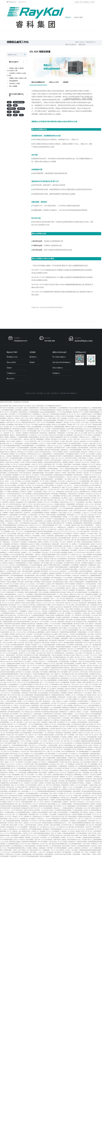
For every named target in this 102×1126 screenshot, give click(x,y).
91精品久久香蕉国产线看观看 (17, 737)
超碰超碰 (79, 745)
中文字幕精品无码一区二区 (89, 600)
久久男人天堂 (44, 844)
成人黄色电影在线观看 (50, 420)
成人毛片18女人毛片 (54, 489)
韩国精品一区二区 (71, 695)
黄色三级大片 (33, 745)
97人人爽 (12, 722)
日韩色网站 (77, 609)
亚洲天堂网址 (68, 464)
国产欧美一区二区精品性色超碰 (81, 538)
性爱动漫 (31, 559)
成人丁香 (82, 630)
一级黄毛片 (37, 554)
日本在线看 (43, 837)
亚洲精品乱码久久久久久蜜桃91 (41, 816)
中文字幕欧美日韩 (48, 426)
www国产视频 (59, 735)
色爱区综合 (56, 720)
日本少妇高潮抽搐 (60, 588)
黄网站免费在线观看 (38, 473)
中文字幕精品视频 (40, 760)
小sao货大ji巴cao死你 (47, 810)
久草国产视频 (52, 418)
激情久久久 (79, 655)
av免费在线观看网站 (52, 649)
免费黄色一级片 (25, 489)
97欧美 (28, 426)
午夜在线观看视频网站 (75, 450)
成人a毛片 (63, 542)
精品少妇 (94, 846)
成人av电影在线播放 (19, 470)
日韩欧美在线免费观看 (77, 506)
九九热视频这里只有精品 (72, 454)
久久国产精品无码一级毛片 (13, 571)
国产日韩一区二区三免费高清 (72, 741)
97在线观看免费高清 (20, 563)
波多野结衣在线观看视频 (46, 806)
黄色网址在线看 (60, 644)
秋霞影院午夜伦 (9, 703)
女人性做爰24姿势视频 (84, 676)
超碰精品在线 (70, 598)
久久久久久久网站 (73, 730)
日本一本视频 (35, 533)
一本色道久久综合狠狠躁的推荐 (78, 634)
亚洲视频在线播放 (34, 550)
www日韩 (19, 630)
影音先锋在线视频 (75, 452)
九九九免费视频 (4, 554)
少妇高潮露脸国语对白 (22, 565)
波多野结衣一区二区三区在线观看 (89, 441)
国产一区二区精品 (23, 743)
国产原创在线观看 (60, 619)
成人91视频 (68, 535)
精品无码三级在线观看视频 (45, 531)
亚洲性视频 (39, 416)
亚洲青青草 (4, 709)
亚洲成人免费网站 (68, 714)
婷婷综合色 (95, 762)
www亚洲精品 (44, 573)
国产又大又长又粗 (74, 672)
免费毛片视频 (95, 808)
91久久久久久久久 (61, 556)
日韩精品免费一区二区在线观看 (15, 592)
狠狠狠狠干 (59, 422)
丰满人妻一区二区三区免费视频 (30, 500)
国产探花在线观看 (28, 571)
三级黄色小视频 (30, 626)
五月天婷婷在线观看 (37, 460)
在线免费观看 (43, 466)
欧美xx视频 (35, 672)
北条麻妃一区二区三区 (49, 663)
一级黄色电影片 (97, 571)
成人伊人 (2, 456)
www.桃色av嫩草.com (76, 709)
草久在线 (92, 561)
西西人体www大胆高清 (12, 462)
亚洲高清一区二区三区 (64, 676)
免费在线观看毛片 (48, 454)
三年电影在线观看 (53, 745)
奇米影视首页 (25, 821)
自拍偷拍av (21, 793)
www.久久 (77, 418)
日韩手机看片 (58, 714)
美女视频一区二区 (36, 644)
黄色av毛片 (46, 414)
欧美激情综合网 (34, 433)
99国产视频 (82, 489)
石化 (21, 115)
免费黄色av (13, 437)
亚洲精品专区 (40, 626)
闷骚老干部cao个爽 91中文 (76, 594)
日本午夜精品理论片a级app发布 (29, 523)
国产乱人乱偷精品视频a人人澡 (67, 745)
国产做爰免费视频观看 (17, 575)
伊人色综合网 (58, 768)
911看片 (21, 825)
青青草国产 (70, 542)
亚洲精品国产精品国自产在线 (33, 577)
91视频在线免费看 (74, 567)
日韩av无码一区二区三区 (13, 422)
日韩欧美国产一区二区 (27, 638)
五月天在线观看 (82, 697)
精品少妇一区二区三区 (71, 603)
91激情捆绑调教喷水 (13, 586)
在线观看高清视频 (52, 789)
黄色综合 (15, 831)
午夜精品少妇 (91, 519)
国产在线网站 (92, 835)
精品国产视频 (61, 561)
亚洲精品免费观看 (61, 758)
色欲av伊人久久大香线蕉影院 (75, 649)
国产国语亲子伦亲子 (60, 447)
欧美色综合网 (61, 697)
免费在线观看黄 (92, 603)
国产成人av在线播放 (11, 485)
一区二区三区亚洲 (23, 559)
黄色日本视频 (43, 772)
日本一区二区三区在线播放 (10, 653)
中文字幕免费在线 (30, 686)
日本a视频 (23, 718)
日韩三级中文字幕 (28, 521)
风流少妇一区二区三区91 (54, 730)
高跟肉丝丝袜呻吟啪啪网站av (34, 596)
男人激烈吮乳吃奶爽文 (75, 443)
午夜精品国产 (46, 598)
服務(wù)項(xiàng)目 (72, 72)
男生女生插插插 (49, 473)
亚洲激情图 (53, 481)
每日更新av (82, 494)
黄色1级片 (87, 758)
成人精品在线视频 (54, 693)
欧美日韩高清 (43, 804)
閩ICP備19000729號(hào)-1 (68, 393)
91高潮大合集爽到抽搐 (46, 475)
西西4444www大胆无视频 (56, 435)
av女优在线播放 (43, 793)
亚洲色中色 (27, 512)
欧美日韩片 (98, 579)
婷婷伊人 (68, 588)
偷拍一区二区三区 (34, 630)
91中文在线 (95, 615)
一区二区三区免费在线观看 (65, 508)
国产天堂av (77, 439)
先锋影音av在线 (83, 579)
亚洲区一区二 (18, 569)
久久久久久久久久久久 (49, 603)
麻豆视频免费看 (77, 523)
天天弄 (53, 510)
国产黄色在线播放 (69, 663)
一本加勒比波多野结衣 (67, 808)
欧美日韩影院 (77, 791)
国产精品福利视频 (71, 781)
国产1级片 (68, 540)
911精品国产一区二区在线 (39, 741)
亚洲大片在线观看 (72, 447)
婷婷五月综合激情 (46, 582)
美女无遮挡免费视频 (8, 628)
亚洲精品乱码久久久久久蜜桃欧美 (62, 533)
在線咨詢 (9, 368)
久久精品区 (90, 458)
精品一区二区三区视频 (54, 751)
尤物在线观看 (74, 797)
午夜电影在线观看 (26, 691)
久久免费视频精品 (91, 420)
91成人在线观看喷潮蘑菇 (12, 548)
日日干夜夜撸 (40, 584)
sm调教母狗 (93, 701)
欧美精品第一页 (72, 766)
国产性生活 (19, 655)
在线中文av (37, 676)
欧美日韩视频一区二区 (16, 783)
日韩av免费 (38, 701)
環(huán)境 (21, 108)
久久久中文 (71, 691)
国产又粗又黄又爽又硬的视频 (9, 477)
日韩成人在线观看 (51, 443)
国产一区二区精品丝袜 (75, 793)
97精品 (71, 582)
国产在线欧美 (55, 441)
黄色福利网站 (20, 502)
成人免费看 (97, 649)
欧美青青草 (5, 502)
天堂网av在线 (9, 854)
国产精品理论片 (13, 686)
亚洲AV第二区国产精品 (29, 605)
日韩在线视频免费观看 (27, 445)
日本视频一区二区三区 (20, 431)
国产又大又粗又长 (89, 642)
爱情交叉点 (98, 632)
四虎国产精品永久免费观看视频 (46, 617)
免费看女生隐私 (34, 703)
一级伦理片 (18, 433)
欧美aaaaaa (23, 584)
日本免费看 (39, 846)
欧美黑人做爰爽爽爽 (45, 856)
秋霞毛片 (47, 561)
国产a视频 (13, 607)
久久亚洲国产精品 (95, 768)
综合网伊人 (3, 676)
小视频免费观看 (42, 456)
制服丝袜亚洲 (78, 508)
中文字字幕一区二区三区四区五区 (34, 485)
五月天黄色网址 (13, 779)
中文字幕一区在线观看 (68, 590)
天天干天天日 (86, 462)
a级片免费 (20, 722)
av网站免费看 (64, 638)
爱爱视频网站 (40, 439)
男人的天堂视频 (12, 533)
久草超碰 (11, 512)
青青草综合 (78, 615)
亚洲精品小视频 (15, 546)
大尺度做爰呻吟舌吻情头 (22, 468)
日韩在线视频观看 (82, 559)
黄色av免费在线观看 (33, 651)
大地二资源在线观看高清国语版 (11, 821)
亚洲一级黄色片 (89, 623)
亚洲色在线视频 (32, 800)
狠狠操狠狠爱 (65, 550)
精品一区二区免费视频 (91, 764)
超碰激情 (25, 410)
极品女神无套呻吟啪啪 (90, 709)
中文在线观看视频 (84, 753)
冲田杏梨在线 (82, 707)
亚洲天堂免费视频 (41, 628)
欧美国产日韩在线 (63, 443)
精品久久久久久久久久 (47, 504)
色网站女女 (29, 676)
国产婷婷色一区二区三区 (70, 410)
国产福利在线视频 (95, 691)
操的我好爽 (91, 720)
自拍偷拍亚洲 (84, 756)
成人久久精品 (10, 800)
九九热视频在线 (74, 770)
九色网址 (11, 730)
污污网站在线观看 (78, 810)
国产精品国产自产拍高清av (77, 783)
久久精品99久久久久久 (71, 481)
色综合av (86, 546)
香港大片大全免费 (83, 573)
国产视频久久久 (64, 659)
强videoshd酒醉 (73, 408)
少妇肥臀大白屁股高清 (87, 563)
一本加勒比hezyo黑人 (12, 523)
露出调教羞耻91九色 (39, 636)
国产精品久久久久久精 (52, 743)
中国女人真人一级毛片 (89, 613)
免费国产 (13, 670)
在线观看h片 (16, 489)
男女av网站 (70, 657)
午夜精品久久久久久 (84, 437)
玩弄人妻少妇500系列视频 (12, 487)
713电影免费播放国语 (59, 519)
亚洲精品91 (49, 760)
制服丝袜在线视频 (49, 735)
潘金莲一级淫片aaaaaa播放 (43, 638)
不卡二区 (56, 659)
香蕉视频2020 (86, 795)
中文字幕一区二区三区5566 (59, 703)
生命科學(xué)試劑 (13, 83)
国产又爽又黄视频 (35, 479)
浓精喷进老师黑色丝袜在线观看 (91, 837)
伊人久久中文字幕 (25, 844)
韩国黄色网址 (52, 433)
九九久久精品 (78, 653)
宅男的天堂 (35, 573)
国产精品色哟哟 (79, 827)
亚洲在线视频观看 (80, 825)
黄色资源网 (18, 506)
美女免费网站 (84, 680)
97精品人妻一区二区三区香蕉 (70, 460)
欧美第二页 (87, 810)
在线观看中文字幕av (46, 657)
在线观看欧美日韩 (59, 653)
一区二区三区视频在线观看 (35, 724)
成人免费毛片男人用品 (82, 561)
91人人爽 (58, 753)
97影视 (47, 615)
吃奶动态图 (83, 519)
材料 (15, 115)
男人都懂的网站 (69, 435)
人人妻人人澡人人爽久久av (47, 651)
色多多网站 (31, 450)
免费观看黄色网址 (95, 753)
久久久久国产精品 (73, 628)
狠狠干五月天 (69, 529)
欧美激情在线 (42, 716)
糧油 (9, 105)
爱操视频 (27, 837)
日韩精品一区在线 (13, 770)
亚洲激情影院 (62, 649)
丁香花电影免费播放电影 (63, 466)
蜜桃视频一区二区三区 (66, 777)
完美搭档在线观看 (59, 454)
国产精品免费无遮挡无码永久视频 (91, 791)
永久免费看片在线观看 (31, 699)
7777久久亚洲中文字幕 (15, 439)
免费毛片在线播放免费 (56, 437)
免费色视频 (37, 571)
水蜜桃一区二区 (95, 800)
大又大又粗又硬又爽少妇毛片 (44, 569)
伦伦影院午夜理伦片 (83, 701)
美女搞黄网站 (68, 749)
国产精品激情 (80, 504)
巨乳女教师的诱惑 (15, 508)
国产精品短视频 (32, 431)
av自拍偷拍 (23, 542)
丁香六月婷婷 (68, 479)
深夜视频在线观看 (14, 758)
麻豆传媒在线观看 (30, 575)
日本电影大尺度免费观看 (31, 443)
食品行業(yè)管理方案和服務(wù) (61, 362)
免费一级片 (83, 567)
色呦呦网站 (16, 475)
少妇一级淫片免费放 (11, 697)
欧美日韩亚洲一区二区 (92, 829)
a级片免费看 (18, 410)
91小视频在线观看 (95, 751)
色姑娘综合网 (82, 659)
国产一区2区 (85, 852)
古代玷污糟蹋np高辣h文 (22, 588)
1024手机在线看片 (13, 611)
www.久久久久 (71, 556)
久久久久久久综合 (22, 632)
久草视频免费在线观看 (30, 531)
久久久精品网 (24, 758)
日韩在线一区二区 (28, 833)
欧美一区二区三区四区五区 (48, 529)
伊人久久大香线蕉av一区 (26, 753)
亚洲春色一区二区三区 (79, 487)
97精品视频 (38, 663)
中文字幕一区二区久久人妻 (55, 741)
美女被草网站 (16, 567)
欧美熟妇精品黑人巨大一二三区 (62, 823)
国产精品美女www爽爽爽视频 (36, 632)
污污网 (21, 789)
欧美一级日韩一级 (48, 653)
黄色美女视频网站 (28, 760)
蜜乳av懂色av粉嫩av (8, 716)
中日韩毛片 (76, 533)
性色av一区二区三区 (17, 531)
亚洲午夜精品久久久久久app (11, 688)
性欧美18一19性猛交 (61, 473)
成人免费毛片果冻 (69, 563)
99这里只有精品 (89, 431)
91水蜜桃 (29, 848)
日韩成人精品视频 (93, 722)
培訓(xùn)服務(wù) (57, 368)
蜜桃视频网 (64, 552)
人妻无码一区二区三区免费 (11, 678)
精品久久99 (38, 756)
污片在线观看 (28, 762)
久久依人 (8, 774)
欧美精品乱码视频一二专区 (68, 720)
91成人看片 (21, 477)
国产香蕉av (89, 502)
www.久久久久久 (86, 439)
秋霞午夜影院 (48, 464)
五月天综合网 (4, 730)
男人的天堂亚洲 (48, 546)
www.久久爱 (61, 613)
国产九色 (66, 437)
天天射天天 (78, 462)
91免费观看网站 (62, 766)
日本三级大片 (47, 756)
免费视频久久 (54, 512)
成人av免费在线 (63, 789)
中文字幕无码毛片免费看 (22, 703)
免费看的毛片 (25, 508)
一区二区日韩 (34, 468)
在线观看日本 (32, 617)
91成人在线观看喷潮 (23, 670)
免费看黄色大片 (63, 712)
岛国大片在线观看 (41, 575)
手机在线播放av (80, 502)
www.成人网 (70, 640)
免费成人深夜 (52, 722)
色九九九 (76, 491)
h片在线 (7, 644)
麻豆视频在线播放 (95, 418)
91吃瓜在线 (44, 630)
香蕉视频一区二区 (45, 831)
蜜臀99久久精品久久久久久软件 (74, 426)
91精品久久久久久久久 (35, 525)
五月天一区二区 (89, 504)
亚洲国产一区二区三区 (67, 837)
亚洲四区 (27, 644)
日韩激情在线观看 (8, 621)
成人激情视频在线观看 (75, 844)
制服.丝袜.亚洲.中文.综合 (19, 466)
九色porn (5, 829)
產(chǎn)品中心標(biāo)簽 (16, 95)
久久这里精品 (50, 567)
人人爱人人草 (88, 644)
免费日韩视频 (29, 554)
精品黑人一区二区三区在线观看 (79, 785)
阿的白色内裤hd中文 (36, 850)
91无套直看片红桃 (91, 489)
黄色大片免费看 (4, 437)
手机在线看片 (26, 460)
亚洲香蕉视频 (78, 577)
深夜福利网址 (93, 477)
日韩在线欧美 (69, 653)
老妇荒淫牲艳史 (23, 412)
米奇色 (38, 508)
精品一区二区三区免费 (27, 774)
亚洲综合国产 (51, 575)
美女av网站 (21, 485)
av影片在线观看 (22, 728)
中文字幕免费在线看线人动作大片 (9, 839)
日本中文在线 (37, 613)
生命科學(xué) (11, 108)
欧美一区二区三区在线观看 (11, 751)
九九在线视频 (36, 510)
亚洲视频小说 (46, 487)
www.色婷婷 (22, 665)
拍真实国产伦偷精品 (14, 691)
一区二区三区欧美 (11, 496)
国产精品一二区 (69, 615)
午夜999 (23, 730)
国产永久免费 (29, 642)
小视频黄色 (51, 772)
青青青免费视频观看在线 (10, 525)
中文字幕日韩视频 (81, 833)
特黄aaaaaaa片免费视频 (12, 636)
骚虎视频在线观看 (53, 762)
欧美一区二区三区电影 (15, 460)
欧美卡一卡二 (48, 496)
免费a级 (10, 659)
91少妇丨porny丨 (82, 720)
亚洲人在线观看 (29, 756)
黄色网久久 (19, 441)
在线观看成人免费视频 (91, 594)
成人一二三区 (44, 682)
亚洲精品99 (56, 821)
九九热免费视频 (72, 703)
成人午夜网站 (79, 546)
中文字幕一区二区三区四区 (11, 584)
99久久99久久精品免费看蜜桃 (48, 680)
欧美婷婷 (47, 512)
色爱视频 (48, 665)
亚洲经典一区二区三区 (45, 699)
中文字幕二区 (34, 821)
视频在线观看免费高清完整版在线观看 (45, 594)
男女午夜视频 (89, 670)
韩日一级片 (18, 804)
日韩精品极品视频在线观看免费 (62, 760)
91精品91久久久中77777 (11, 640)
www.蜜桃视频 (37, 552)
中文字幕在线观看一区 (30, 458)
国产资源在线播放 (79, 431)
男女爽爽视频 (10, 424)
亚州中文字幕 (36, 770)
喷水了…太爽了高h (93, 647)
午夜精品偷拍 (79, 808)
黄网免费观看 (53, 408)
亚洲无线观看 (56, 785)
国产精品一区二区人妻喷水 (23, 672)
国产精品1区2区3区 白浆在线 (81, 607)
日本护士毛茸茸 (33, 410)
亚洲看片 (74, 544)
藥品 (15, 105)
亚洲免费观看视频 (59, 426)
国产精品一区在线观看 (63, 470)
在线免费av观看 (14, 550)
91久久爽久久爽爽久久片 (73, 699)
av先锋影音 (75, 647)
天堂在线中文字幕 (80, 420)
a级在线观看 (25, 791)
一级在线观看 (23, 483)
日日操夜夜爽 (11, 630)
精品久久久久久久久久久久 (55, 445)
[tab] (17, 61)
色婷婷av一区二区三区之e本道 (76, 552)
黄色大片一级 (33, 735)
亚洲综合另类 (79, 764)
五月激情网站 (15, 707)
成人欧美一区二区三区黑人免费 (29, 586)
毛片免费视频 (55, 502)
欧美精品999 (55, 632)
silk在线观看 (42, 523)
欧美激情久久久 (70, 561)
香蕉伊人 (96, 460)
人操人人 (71, 498)
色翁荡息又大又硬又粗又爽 (41, 642)
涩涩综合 (78, 789)
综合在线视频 (76, 464)
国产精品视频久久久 (84, 408)
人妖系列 (70, 848)
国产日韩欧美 (36, 688)
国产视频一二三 (24, 707)
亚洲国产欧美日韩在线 (86, 730)
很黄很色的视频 (87, 523)
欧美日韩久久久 (28, 714)
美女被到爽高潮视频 (23, 540)
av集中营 (48, 632)
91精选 (45, 491)
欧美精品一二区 (61, 485)
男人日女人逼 (90, 825)
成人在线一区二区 (80, 657)
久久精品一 (86, 712)
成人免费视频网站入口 (17, 846)
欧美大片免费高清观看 (49, 758)
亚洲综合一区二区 (17, 816)
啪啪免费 (40, 647)
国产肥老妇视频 (54, 450)
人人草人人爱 (9, 837)
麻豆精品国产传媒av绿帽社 (70, 569)
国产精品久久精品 (96, 781)
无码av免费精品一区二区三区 (12, 777)
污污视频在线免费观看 (37, 615)
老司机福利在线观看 (11, 527)
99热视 (23, 487)
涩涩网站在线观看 (63, 680)
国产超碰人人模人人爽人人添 (56, 500)
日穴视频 (37, 544)
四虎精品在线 (35, 844)
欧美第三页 (89, 494)
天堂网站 (79, 682)
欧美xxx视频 (75, 835)
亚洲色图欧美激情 (96, 408)
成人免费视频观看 (37, 426)
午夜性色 (17, 730)
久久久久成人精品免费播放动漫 (88, 470)
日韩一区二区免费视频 (78, 586)
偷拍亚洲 (46, 559)
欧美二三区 (27, 726)
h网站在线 (8, 626)
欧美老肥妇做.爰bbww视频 (60, 582)
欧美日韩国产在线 (94, 756)
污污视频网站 (86, 640)
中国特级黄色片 (31, 718)
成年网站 (28, 741)
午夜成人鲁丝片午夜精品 (56, 770)
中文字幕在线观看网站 (23, 447)
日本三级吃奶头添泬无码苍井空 (50, 777)
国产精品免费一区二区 (34, 483)
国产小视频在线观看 (30, 502)
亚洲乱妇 (17, 538)
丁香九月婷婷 (86, 844)
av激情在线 (77, 848)
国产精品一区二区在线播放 (88, 416)
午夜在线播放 (36, 535)
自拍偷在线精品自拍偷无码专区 (53, 462)
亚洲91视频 (15, 556)
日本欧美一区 (35, 831)
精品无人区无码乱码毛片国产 (43, 452)
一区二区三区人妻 (26, 573)
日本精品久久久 (63, 716)
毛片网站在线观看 (88, 577)
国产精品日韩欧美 (91, 584)
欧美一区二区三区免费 (37, 496)
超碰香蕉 (51, 573)
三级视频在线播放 (14, 741)
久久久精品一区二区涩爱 (13, 517)
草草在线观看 (93, 466)
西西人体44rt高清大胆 (46, 705)
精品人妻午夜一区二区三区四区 (83, 435)
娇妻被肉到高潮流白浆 (58, 695)
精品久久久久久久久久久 (93, 569)
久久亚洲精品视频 (88, 626)
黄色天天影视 (92, 496)
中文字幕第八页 (23, 640)
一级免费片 (41, 726)
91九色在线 (19, 613)
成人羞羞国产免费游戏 (80, 619)
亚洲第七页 (23, 491)
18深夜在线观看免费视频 (81, 500)
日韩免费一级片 (72, 758)
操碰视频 (44, 613)
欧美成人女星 (65, 797)
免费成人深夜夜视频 (83, 768)
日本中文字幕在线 (57, 605)
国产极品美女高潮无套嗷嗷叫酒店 (33, 795)
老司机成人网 (10, 787)
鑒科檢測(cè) (33, 357)
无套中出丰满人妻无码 (79, 510)
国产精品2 (80, 473)
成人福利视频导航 (97, 548)
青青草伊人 (11, 418)
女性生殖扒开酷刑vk (82, 806)
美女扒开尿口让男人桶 (57, 816)
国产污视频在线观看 (58, 584)
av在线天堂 (61, 529)
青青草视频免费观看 (10, 594)
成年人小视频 (10, 538)
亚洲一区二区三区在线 (44, 431)
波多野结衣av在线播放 (44, 424)
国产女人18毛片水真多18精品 (92, 787)
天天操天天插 (93, 447)
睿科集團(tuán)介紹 (12, 357)
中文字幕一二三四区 (66, 548)
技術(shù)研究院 (11, 362)
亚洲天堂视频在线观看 (61, 567)
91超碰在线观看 (4, 632)
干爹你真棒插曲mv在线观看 (58, 414)
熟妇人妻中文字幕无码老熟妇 (60, 783)
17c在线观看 (23, 678)
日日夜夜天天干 (45, 510)
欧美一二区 (15, 420)
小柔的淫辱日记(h (72, 494)
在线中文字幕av (5, 670)
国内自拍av (84, 452)
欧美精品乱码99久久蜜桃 (44, 605)
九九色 (2, 655)
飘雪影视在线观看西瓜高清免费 (90, 741)
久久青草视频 (76, 852)
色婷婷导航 (50, 535)
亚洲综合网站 (33, 640)
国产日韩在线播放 (43, 693)
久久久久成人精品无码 (66, 743)
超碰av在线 (76, 762)
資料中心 (86, 72)
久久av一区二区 (4, 833)
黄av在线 (5, 741)
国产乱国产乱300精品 (71, 458)
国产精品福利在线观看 (12, 732)
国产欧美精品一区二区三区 (80, 496)
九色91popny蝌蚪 (8, 642)
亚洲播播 (5, 512)
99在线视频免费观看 (56, 517)
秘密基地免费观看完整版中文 (42, 695)
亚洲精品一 (89, 783)
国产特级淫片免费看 (11, 743)
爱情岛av (47, 802)
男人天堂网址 (23, 651)
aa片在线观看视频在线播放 (22, 812)
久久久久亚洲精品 (68, 577)
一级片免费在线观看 (52, 661)
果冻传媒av (26, 598)
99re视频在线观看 (56, 802)
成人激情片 (29, 634)
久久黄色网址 (89, 777)
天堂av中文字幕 (92, 833)
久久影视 (70, 418)
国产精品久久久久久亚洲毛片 (25, 452)
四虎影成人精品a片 (87, 414)
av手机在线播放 (78, 787)
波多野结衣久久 (97, 718)
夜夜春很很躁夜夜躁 (17, 649)
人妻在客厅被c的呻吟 (31, 825)
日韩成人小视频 (84, 529)
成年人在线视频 (68, 705)
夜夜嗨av (35, 848)
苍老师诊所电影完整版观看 (63, 647)
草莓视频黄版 (62, 494)
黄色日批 (19, 760)
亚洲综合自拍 (36, 529)
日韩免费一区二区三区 (56, 642)
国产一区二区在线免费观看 (45, 808)
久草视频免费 (6, 544)
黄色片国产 (90, 668)
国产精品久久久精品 (69, 655)
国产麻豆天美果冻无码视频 (54, 747)
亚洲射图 (34, 726)
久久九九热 (53, 621)
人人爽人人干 (86, 512)
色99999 (2, 661)
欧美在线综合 (42, 730)
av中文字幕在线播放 (31, 785)
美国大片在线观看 (49, 647)
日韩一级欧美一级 (24, 850)
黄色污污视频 (63, 628)
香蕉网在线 (65, 707)
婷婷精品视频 (55, 665)
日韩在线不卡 (6, 745)
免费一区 (71, 638)
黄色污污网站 (72, 473)
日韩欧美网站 (18, 521)
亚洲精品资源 (74, 489)
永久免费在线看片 (19, 577)
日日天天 (74, 676)
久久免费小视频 (32, 515)
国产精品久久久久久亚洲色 (59, 439)
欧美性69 (34, 716)
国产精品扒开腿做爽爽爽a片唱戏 (71, 596)
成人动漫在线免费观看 (36, 565)
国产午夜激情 (86, 615)
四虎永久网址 (10, 596)
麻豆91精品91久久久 (11, 793)
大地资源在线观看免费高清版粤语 (9, 674)
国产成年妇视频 (95, 758)
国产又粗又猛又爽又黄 (54, 718)
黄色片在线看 (13, 825)
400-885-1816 (23, 2)
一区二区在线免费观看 (53, 837)
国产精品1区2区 (20, 634)
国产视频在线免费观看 (14, 712)
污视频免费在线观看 (12, 665)
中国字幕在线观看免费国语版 (47, 410)
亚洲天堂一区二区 (32, 730)
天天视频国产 (74, 661)
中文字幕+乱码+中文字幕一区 (47, 527)
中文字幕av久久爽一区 (24, 615)
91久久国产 (90, 632)
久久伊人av (19, 764)
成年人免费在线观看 (61, 691)
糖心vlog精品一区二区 (65, 512)
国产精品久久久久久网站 (72, 756)
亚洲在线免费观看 (68, 456)
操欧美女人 (57, 808)
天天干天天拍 (65, 739)
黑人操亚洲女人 (20, 600)
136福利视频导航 (45, 703)
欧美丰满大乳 (56, 521)
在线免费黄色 (15, 835)
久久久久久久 (51, 491)
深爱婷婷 (17, 603)
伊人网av (62, 441)
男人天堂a (93, 607)
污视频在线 (19, 598)
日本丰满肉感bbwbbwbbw (28, 567)
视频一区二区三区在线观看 (12, 561)
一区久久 (61, 468)
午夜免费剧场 (46, 577)
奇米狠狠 (93, 462)
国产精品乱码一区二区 (15, 605)
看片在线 (77, 563)
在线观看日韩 (73, 707)
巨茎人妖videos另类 (86, 718)
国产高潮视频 (55, 638)
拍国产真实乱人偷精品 (60, 839)
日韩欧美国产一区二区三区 (17, 856)
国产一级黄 (58, 525)
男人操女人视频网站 (24, 464)
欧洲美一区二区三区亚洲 (93, 728)
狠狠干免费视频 (75, 718)
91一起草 (76, 529)
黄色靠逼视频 (79, 644)
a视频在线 (50, 768)
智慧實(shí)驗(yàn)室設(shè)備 (16, 78)
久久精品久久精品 (71, 697)
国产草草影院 (23, 515)
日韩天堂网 (61, 781)
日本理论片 (47, 460)
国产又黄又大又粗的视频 (7, 408)
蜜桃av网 (47, 450)
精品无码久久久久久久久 (81, 705)
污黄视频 (34, 812)
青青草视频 (32, 814)
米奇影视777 (63, 571)
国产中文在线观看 (70, 584)
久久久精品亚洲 (80, 527)
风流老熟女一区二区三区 (88, 464)
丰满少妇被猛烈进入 (46, 533)
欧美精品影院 (23, 724)
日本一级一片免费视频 (79, 728)
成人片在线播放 (85, 609)
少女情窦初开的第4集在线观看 (63, 810)
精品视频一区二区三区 (94, 699)
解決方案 (82, 44)
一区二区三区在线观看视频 (64, 412)
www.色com (9, 661)
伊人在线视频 (48, 521)
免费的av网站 (56, 544)
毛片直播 (79, 556)
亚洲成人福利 (44, 408)
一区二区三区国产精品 (30, 441)
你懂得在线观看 (52, 766)
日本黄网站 (81, 726)
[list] (8, 68)
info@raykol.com (12, 2)
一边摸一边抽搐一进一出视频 (29, 517)
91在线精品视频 (32, 542)
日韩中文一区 (41, 785)
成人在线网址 (65, 626)
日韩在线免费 (37, 714)
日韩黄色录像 (97, 611)
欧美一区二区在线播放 (86, 460)
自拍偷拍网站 (97, 435)
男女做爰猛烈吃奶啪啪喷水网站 (16, 848)
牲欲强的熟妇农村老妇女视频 (50, 712)
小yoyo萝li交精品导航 (86, 651)
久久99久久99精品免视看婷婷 (70, 630)
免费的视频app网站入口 (42, 590)
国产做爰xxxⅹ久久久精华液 (23, 481)
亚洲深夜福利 (35, 705)
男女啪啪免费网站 (28, 506)
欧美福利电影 (79, 642)
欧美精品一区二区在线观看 (40, 609)
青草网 (69, 728)
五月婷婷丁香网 (5, 546)
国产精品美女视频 (14, 718)
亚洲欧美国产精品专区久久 (29, 422)
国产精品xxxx (19, 726)
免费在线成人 (6, 542)
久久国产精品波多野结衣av (14, 494)
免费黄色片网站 (87, 556)
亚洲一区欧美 (87, 450)
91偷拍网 (87, 781)
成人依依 (62, 598)
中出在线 (95, 665)
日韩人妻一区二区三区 (9, 781)
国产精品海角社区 (42, 718)
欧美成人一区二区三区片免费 (52, 623)
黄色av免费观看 (44, 707)
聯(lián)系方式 (10, 378)
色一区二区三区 (27, 613)
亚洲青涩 (4, 563)
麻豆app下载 (51, 466)
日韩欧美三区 (56, 739)
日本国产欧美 (10, 609)
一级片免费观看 (58, 479)
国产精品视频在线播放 (42, 728)
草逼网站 (71, 462)
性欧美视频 (29, 487)
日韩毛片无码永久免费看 (28, 603)
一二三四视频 (66, 525)
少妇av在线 (96, 479)
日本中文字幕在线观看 (61, 483)
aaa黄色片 (48, 584)
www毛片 (85, 443)
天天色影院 (63, 737)
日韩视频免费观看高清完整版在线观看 (34, 649)
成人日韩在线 (60, 850)
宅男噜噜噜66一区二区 (6, 756)
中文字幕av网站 (38, 634)
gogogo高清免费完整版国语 (48, 412)
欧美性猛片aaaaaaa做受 (51, 634)
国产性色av (89, 779)
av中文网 (57, 416)
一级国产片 (89, 657)
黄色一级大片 (19, 823)
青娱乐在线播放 (93, 716)
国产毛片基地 (60, 603)
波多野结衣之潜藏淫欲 (47, 619)
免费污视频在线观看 (27, 802)
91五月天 (68, 850)
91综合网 (30, 563)
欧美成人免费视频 (78, 814)
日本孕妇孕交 (87, 686)
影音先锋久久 (55, 431)
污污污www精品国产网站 (17, 554)
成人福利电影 (73, 579)
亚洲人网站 (21, 582)
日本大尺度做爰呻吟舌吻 (68, 751)
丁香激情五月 (11, 598)
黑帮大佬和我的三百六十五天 (91, 682)
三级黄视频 (67, 445)
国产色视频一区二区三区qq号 (65, 420)
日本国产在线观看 (51, 515)
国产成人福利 (69, 491)
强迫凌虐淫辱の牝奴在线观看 (12, 623)
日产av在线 (41, 515)
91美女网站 (57, 596)
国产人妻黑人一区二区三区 (13, 450)
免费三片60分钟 (63, 634)
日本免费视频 (34, 806)
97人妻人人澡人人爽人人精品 (31, 722)
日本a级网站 (73, 550)
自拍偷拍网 (37, 709)
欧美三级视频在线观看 (6, 470)
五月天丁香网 (65, 489)
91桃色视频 (95, 439)
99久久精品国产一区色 (16, 714)
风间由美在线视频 (47, 823)
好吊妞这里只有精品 (77, 760)
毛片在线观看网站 (79, 777)
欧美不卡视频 (53, 812)
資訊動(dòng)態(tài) (72, 99)
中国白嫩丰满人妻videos (64, 814)
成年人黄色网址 (83, 466)
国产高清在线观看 (81, 605)
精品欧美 (83, 533)
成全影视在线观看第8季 (17, 644)
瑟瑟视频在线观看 (26, 510)
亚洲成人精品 (77, 795)
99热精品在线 (6, 556)
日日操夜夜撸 (75, 617)
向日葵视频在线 (32, 556)
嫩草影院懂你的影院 (47, 479)
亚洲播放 (77, 416)
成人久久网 (26, 498)
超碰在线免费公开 (44, 586)
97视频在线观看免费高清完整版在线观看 (90, 850)
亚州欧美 (47, 439)
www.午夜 (74, 573)
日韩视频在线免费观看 (68, 833)
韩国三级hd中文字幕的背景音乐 (69, 665)
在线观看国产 (84, 716)
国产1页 (53, 561)
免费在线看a (89, 630)
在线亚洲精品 (68, 732)
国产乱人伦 (91, 433)
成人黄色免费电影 (63, 812)
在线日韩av (40, 818)
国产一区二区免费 (84, 818)
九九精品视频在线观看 (49, 644)
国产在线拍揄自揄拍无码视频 (12, 445)
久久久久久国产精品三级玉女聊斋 (47, 538)
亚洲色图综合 (25, 546)
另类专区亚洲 (35, 489)
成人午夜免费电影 (23, 827)
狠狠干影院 (32, 728)
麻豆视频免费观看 (16, 657)
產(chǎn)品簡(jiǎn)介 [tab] (38, 82)
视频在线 (73, 525)
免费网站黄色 (92, 565)
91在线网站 (72, 821)
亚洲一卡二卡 (10, 443)
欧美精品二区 (21, 527)
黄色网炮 (64, 462)
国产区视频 (94, 538)
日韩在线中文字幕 (70, 621)
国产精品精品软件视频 (64, 724)
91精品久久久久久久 (76, 554)
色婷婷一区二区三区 (96, 544)
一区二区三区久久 (5, 693)
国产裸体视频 (87, 456)
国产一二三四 (55, 598)
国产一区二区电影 (58, 464)
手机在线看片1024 (8, 647)
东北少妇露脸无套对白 (53, 678)
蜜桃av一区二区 (9, 762)
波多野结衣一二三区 (87, 848)
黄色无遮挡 (78, 640)
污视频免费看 (84, 770)
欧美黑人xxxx (44, 489)
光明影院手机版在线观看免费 (68, 632)
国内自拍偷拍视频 (30, 846)
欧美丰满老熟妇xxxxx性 (74, 839)
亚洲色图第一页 (59, 573)
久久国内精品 (66, 718)
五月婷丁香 (88, 827)
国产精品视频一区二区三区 (27, 416)
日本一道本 (60, 764)
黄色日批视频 (23, 772)
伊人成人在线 (91, 567)
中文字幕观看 (70, 644)
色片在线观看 (62, 424)
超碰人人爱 (54, 458)
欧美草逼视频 (49, 626)
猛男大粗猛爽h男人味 (83, 540)
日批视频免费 (25, 680)
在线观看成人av (37, 414)
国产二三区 (76, 424)
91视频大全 (31, 548)
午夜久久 (16, 705)
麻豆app (54, 424)
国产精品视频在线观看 (31, 793)
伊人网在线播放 (48, 596)
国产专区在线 (24, 456)
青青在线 (25, 450)
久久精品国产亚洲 (13, 473)
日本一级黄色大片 (56, 674)
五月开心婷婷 (35, 837)
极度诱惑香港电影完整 (80, 747)
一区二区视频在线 (70, 764)
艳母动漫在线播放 (6, 573)
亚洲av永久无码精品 (70, 688)
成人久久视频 (94, 772)
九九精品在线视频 (83, 410)
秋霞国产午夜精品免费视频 (91, 412)
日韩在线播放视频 (92, 737)
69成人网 (95, 556)
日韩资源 (44, 611)
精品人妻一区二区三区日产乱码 (16, 676)
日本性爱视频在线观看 (7, 410)
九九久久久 (42, 443)
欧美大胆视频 (66, 846)
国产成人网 (92, 500)
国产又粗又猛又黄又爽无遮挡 (22, 621)
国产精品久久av (46, 779)
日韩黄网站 (44, 722)
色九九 (27, 496)
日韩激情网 (83, 517)
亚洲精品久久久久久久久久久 (23, 609)
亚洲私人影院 (39, 548)
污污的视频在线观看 (84, 544)
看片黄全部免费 (15, 808)
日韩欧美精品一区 (34, 827)
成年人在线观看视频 (85, 548)
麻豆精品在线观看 (83, 674)
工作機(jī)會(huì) (11, 373)
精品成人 (66, 452)
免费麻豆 (70, 737)
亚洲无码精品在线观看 (58, 429)
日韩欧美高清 (59, 732)
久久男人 (70, 439)
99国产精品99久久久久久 (34, 454)
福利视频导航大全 (85, 491)
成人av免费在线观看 (27, 695)
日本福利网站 (73, 701)
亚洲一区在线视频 (62, 418)
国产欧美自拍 (42, 768)
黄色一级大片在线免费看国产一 (11, 500)
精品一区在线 (45, 749)
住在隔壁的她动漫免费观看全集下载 (88, 766)
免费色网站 (63, 431)
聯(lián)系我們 (87, 99)
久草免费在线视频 (23, 437)
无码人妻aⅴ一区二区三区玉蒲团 (51, 552)
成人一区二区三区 (39, 802)
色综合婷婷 (6, 714)
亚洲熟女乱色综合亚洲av (85, 816)
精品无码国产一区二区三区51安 (50, 571)
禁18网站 (72, 605)
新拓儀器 (32, 362)
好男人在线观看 (34, 680)
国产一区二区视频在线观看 (20, 814)
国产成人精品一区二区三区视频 (58, 841)
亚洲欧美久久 (95, 844)
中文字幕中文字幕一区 (6, 705)
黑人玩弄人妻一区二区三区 (41, 684)
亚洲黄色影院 (65, 785)
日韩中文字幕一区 (66, 544)
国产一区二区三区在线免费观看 (46, 422)
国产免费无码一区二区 (54, 630)
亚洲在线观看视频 (74, 680)
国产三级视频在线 (74, 716)
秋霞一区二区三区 (14, 818)
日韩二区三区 (96, 450)
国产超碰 (73, 636)
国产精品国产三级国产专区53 (49, 709)
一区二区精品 (38, 774)
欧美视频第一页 (80, 584)
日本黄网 (69, 424)
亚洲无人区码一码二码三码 (78, 668)
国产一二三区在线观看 (33, 668)
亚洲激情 (96, 760)
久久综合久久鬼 (24, 751)
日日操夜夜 (93, 852)
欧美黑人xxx (21, 496)
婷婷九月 (64, 730)
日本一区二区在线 (97, 795)
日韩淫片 (23, 538)
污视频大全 (72, 712)
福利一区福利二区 (97, 823)
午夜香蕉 (39, 470)
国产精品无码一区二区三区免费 (37, 678)
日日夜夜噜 (69, 523)
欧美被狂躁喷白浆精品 (91, 797)
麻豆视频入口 (16, 510)
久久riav (70, 787)
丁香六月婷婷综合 (44, 517)
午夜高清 (26, 783)
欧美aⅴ (76, 477)
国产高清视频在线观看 (32, 856)
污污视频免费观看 (34, 412)
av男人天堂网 (69, 609)
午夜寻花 (80, 688)
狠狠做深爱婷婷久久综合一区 (37, 743)
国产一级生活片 (58, 705)
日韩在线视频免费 (53, 628)
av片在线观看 (55, 831)
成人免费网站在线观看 (81, 592)
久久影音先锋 (15, 542)
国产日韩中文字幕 (20, 596)
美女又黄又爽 (90, 552)
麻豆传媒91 (25, 657)
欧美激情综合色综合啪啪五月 (57, 477)
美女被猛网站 (16, 774)
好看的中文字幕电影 (25, 688)
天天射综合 (90, 487)
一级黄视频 (23, 548)
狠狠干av (85, 663)
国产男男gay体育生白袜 (55, 835)
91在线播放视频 (83, 477)
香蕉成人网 (70, 592)
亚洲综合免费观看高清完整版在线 (81, 823)
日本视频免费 (75, 565)
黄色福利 (25, 630)
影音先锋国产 (30, 737)
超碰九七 (12, 435)
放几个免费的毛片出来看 (39, 789)
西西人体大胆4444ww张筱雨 (32, 810)
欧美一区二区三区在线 (27, 663)
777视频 (2, 420)
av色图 (70, 510)
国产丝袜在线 (5, 454)
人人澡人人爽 (41, 852)
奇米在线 (91, 579)
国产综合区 (3, 770)
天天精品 (35, 661)
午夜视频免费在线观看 (16, 458)
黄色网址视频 (8, 850)
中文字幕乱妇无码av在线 (94, 659)
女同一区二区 (33, 456)
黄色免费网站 (37, 487)
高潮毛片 (91, 806)
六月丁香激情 (69, 500)
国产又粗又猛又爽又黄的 (92, 726)
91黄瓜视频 (80, 695)
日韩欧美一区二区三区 (95, 452)
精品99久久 (42, 661)
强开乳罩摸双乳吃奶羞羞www (24, 781)
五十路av (97, 617)
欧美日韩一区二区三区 (20, 619)
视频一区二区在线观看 (7, 535)
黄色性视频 (54, 494)
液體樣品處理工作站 (90, 42)
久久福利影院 (77, 512)
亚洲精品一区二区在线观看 (45, 447)
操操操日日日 (19, 512)
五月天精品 (12, 414)
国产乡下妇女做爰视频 (14, 529)
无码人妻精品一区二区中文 (12, 638)
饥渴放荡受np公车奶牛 (62, 579)
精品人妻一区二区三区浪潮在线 (70, 521)
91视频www (3, 659)
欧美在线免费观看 (43, 812)
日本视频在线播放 (79, 582)
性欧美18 (22, 839)
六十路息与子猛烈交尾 (14, 552)
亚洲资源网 (61, 621)
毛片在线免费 (74, 437)
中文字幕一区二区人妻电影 (87, 454)
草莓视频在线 (52, 613)
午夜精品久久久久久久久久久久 (92, 475)
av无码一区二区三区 (37, 464)
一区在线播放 (39, 737)
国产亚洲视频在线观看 (35, 829)
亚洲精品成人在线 (36, 598)
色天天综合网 (93, 573)
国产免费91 (58, 456)
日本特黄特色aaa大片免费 (30, 655)
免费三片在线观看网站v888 (31, 408)
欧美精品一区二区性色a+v (40, 762)
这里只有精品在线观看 (81, 638)
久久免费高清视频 (9, 812)
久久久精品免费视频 (80, 598)
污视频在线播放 (81, 632)
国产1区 (74, 540)
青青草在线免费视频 (48, 525)
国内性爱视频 (55, 737)
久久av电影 (90, 533)
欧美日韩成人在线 (23, 525)
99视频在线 (13, 540)
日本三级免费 (83, 835)
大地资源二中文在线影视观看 (91, 508)
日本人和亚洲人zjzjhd (27, 712)
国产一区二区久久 (42, 477)
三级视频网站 (23, 611)
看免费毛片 (26, 433)
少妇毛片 (43, 535)
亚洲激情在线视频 (67, 804)
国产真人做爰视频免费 (78, 779)
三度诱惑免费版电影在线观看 (19, 745)
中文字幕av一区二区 (46, 787)
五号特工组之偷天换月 (25, 473)
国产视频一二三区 (65, 506)
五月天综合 (11, 823)
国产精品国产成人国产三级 (69, 674)
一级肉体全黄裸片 (10, 655)
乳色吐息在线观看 (38, 732)
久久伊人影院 (34, 783)
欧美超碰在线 (78, 456)
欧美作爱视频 (39, 450)
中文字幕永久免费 (35, 498)
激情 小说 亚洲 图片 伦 (63, 554)
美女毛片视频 (70, 429)
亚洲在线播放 (19, 443)
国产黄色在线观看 (56, 577)
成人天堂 (12, 632)
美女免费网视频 (61, 515)
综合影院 (6, 426)
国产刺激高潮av (78, 475)
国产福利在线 (14, 483)
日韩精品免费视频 (53, 468)
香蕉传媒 (8, 420)
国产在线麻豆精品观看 (86, 521)
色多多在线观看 (24, 479)
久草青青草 (48, 519)
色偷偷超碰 (42, 848)
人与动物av (48, 429)
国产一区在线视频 (69, 735)
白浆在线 (40, 825)
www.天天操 (74, 466)
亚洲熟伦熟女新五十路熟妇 (39, 607)
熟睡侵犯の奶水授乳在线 (28, 623)
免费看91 (92, 804)
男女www (39, 603)
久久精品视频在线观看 (12, 844)
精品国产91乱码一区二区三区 (84, 831)
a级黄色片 (66, 802)
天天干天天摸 (90, 802)
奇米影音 (91, 739)
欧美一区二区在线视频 (56, 563)
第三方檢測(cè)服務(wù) (59, 357)
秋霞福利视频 (91, 517)
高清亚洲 (49, 523)
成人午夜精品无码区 (24, 831)
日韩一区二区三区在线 (44, 441)
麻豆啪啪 (72, 682)
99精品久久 (28, 535)
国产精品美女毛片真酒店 (19, 429)
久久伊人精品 (85, 422)
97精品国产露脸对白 (43, 800)
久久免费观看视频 (63, 408)
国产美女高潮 (53, 640)
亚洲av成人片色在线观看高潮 (58, 559)
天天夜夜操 (78, 663)
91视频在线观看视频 (67, 623)
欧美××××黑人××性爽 (27, 418)
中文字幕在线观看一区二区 (47, 579)
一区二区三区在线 (79, 714)
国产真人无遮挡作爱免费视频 (11, 519)
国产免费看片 (44, 841)
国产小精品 (77, 542)
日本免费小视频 (43, 670)
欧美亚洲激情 (52, 609)
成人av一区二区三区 (61, 772)
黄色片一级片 (98, 533)
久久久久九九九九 (6, 852)
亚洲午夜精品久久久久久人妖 (83, 429)
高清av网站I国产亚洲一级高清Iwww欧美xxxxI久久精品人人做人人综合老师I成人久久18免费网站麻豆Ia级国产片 (30, 406)
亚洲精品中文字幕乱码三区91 (69, 818)
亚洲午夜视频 (82, 458)
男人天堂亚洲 (34, 670)
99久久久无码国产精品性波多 (46, 556)
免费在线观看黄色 (34, 437)
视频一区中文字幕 (19, 642)
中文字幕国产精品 (32, 538)
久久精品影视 (27, 789)
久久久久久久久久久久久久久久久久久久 (65, 531)
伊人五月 (61, 458)
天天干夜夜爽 (44, 672)
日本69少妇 (57, 626)
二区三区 (22, 741)
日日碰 (22, 462)
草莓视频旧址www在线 (26, 544)
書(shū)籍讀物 (12, 86)
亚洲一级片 (62, 726)
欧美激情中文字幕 (81, 621)
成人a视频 (84, 433)
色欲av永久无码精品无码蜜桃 (87, 661)
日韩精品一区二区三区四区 (51, 542)
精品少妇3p (67, 684)
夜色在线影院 (93, 410)
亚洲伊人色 (84, 699)
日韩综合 (65, 594)
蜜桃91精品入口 (78, 693)
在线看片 (52, 800)
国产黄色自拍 (45, 498)
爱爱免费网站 (43, 468)
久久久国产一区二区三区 (90, 655)
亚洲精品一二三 (13, 772)
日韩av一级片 (89, 649)
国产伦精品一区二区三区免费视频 (61, 779)
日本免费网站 (29, 594)
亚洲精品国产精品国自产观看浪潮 (60, 668)
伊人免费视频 (83, 647)
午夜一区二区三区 (32, 665)
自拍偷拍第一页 (47, 720)
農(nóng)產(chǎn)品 (18, 102)
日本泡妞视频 (38, 491)
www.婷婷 (39, 653)
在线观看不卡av (84, 575)
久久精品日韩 (33, 435)
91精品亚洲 (90, 510)
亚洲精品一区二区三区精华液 (18, 454)
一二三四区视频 (45, 668)
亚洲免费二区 (27, 816)
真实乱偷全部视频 (94, 705)
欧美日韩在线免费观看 (85, 571)
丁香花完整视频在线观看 (12, 479)
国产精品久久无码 (66, 496)
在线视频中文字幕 (19, 756)
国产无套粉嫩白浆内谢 (64, 538)
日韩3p (4, 590)
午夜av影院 (47, 737)
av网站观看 (51, 456)
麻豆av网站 (61, 609)
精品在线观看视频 (52, 716)
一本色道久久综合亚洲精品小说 (82, 485)
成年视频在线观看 (11, 559)
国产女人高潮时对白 (78, 749)
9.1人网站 (75, 548)
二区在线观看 (52, 814)
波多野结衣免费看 (82, 841)
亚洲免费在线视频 (84, 588)
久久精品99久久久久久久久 (47, 827)
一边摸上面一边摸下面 (29, 439)
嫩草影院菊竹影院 (31, 477)
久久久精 (22, 475)
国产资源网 (69, 619)
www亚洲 (82, 617)
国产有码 (96, 670)
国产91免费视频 (27, 494)
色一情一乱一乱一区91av (74, 414)
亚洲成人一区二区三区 (11, 728)
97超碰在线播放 (30, 600)
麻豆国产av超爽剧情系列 (57, 615)
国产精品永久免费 (79, 623)
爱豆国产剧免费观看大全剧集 (41, 674)
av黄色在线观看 (13, 515)
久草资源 (40, 735)
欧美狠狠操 (3, 651)
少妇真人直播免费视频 (6, 619)
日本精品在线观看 (20, 628)
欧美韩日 (90, 747)
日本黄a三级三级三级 (95, 672)
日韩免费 (93, 640)
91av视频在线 (39, 559)
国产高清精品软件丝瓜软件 (37, 697)
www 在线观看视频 (55, 707)
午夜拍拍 (17, 418)
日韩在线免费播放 (39, 753)
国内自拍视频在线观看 (31, 592)
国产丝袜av (17, 659)
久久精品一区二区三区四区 (57, 586)
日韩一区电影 (79, 735)
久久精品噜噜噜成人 (41, 445)
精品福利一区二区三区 (43, 502)
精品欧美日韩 (68, 607)
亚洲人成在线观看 (32, 768)
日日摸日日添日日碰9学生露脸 (62, 854)
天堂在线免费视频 (89, 688)
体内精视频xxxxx (90, 749)
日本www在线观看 (57, 655)
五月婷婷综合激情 (46, 544)
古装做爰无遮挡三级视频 (63, 636)
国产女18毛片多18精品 (14, 695)
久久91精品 (94, 512)
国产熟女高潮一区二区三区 (30, 804)
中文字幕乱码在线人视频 (78, 724)
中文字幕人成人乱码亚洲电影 (49, 508)
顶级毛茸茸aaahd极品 (21, 617)
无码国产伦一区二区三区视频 (27, 653)
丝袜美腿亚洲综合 (92, 621)
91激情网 (81, 797)
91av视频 (7, 491)
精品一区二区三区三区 (10, 682)
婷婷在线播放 (94, 546)
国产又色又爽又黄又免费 (75, 686)
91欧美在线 (96, 783)
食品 (9, 102)
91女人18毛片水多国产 (9, 447)
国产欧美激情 (10, 468)
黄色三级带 (69, 441)
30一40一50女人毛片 (82, 515)
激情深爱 (21, 779)
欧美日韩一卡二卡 (13, 724)
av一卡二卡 (33, 791)
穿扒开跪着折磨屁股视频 (42, 764)
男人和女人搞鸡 (44, 437)
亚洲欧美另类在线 (60, 504)
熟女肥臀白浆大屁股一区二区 (35, 429)
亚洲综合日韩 (9, 521)
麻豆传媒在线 (72, 559)
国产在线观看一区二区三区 (94, 707)
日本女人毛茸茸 (10, 441)
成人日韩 (96, 494)
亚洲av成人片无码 (33, 466)
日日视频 (58, 617)
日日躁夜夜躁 (10, 749)
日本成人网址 (8, 579)
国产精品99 (58, 852)
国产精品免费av (80, 590)
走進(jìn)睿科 (78, 17)
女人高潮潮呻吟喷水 (83, 703)
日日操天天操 (56, 550)
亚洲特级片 (37, 563)
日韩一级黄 (43, 500)
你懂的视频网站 (97, 839)
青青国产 (65, 517)
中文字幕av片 (5, 550)
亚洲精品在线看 (34, 707)
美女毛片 (12, 565)
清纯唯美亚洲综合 (49, 416)
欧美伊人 (79, 712)
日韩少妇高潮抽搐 (11, 701)
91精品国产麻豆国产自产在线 (58, 728)
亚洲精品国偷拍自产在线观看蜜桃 (63, 475)
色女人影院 (91, 634)
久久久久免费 (49, 659)
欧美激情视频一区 (11, 827)
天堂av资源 (92, 663)
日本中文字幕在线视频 (67, 416)
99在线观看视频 (21, 768)
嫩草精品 (58, 651)
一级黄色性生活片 (56, 487)
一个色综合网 (9, 577)
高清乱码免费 (79, 498)
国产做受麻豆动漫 (72, 726)
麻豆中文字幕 (19, 749)
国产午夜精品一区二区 (29, 569)
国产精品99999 (50, 636)
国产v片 (69, 485)
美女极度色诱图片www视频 (79, 445)
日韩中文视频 (33, 693)
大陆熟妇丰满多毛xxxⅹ (40, 418)
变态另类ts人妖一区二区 (82, 691)
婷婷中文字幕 (45, 797)
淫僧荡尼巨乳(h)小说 (12, 766)
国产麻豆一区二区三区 (11, 464)
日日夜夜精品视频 (64, 661)
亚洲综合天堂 (18, 720)
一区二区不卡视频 (91, 586)
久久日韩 (66, 770)
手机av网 (94, 456)
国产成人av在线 (87, 745)
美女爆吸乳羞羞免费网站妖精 (75, 670)
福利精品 (59, 410)
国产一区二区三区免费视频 (17, 426)
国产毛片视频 (45, 563)
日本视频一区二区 (63, 793)
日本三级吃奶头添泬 (32, 527)
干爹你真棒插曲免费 (56, 829)
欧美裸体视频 (90, 617)
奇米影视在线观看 (82, 722)
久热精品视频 (76, 854)
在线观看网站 (66, 565)
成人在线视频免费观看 (82, 751)
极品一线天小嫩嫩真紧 (18, 699)
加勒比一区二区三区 (80, 737)
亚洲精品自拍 (10, 506)
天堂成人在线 (10, 735)
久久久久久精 (24, 550)
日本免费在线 (14, 412)
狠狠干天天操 (36, 777)
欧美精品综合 (44, 433)
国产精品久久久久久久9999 (25, 709)
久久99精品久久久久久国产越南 (65, 827)
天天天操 (97, 552)
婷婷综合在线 (14, 753)
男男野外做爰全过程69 (54, 565)
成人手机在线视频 (85, 762)
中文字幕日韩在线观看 (93, 468)
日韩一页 (5, 504)
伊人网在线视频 (15, 693)
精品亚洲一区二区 (9, 433)
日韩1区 (53, 470)
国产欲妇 (67, 573)
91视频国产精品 (4, 783)
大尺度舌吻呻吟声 (31, 470)
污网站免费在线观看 (58, 774)
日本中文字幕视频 (57, 452)
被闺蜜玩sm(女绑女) (61, 600)
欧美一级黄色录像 (64, 611)
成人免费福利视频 (84, 481)
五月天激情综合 (23, 829)
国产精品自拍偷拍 (56, 460)
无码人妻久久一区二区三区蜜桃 (40, 621)
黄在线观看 (87, 498)
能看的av (40, 542)
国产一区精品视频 (92, 605)
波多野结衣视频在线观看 (72, 468)
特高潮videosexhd (14, 747)
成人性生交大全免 (25, 705)
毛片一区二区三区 (23, 697)
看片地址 (46, 825)
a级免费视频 (56, 496)
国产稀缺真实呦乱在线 (59, 657)
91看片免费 (49, 848)
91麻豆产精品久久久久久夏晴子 (23, 661)
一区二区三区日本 (95, 703)
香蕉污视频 (33, 447)
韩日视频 (22, 519)
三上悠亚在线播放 (73, 571)
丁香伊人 (15, 850)
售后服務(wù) (56, 373)
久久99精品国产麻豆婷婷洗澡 (82, 743)
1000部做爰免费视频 (75, 483)
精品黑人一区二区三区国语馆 (26, 701)
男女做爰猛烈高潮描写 (47, 483)
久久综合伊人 (32, 584)
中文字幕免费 (19, 762)
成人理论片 (37, 504)
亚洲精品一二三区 (26, 552)
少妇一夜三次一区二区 (87, 596)
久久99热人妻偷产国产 (83, 531)
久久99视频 (40, 561)
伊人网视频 (3, 802)
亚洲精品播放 (61, 433)
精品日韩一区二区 (78, 412)
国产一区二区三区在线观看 (86, 628)
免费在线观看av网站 (45, 655)
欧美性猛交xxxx (13, 829)
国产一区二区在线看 (36, 540)
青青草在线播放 (58, 546)
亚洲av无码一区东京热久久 (77, 802)
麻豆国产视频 (29, 582)
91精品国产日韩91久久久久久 (28, 835)
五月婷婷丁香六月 (87, 839)
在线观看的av (76, 535)
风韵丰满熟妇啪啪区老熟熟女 (42, 833)
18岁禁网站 (78, 837)
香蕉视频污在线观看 (62, 510)
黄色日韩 (90, 611)
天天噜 (2, 793)
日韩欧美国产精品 (43, 640)
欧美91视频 (67, 835)
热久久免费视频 (87, 554)
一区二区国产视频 (49, 732)
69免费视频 (83, 468)
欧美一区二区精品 (56, 833)
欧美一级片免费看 (63, 672)
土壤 (9, 111)
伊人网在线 (48, 783)
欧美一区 (77, 433)
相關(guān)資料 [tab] (54, 82)
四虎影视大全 (64, 450)
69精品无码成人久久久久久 (67, 502)
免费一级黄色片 (95, 481)
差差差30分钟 (16, 573)
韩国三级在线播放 (55, 825)
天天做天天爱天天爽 (86, 479)
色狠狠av (30, 491)
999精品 (98, 454)
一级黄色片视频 (85, 854)
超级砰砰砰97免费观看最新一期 (45, 600)
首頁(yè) (68, 17)
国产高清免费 (87, 793)
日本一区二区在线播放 (88, 789)
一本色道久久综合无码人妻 (55, 607)
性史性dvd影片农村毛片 (57, 540)
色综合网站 (47, 470)
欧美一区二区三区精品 (32, 475)
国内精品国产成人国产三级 (28, 808)
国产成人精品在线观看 (35, 758)
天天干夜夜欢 (88, 693)
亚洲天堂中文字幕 (26, 529)
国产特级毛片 (15, 544)
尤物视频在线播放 (27, 854)
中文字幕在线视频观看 (14, 590)
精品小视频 (59, 663)
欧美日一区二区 (24, 747)
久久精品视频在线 (55, 498)
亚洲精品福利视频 (87, 542)
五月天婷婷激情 (7, 475)
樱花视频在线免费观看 (74, 600)
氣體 (9, 115)
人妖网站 (11, 720)
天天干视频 (34, 424)
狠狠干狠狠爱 (94, 529)
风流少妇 (76, 441)
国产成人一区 (73, 659)
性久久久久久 (50, 588)
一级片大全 (69, 477)
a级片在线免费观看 (51, 697)
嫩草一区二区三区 (67, 487)
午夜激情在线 (50, 852)
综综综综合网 (83, 603)
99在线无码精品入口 (46, 550)
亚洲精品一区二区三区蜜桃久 (70, 651)
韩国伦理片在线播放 (15, 841)
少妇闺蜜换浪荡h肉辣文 (84, 846)
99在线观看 (80, 781)
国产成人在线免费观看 (72, 519)
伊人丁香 (65, 605)
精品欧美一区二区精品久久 (70, 753)
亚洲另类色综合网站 (16, 833)
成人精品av (92, 680)
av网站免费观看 (48, 854)
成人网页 (21, 686)
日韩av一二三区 (9, 481)
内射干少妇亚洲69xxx (26, 674)
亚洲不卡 (32, 508)
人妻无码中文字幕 (54, 670)
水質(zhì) (16, 111)
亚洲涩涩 (11, 563)
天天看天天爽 (5, 825)
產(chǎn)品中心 (70, 44)
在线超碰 (73, 722)
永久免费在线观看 (37, 420)
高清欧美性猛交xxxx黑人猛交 (32, 749)
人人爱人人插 (93, 535)
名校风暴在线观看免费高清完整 (41, 494)
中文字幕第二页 (16, 498)
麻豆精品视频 (92, 445)
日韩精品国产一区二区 (49, 850)
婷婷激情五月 (72, 841)
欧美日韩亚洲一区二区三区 (22, 424)
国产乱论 (68, 586)
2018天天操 (61, 481)
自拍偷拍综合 (46, 701)
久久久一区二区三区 (86, 424)
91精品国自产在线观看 (30, 647)
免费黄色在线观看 (33, 772)
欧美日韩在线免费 (83, 447)
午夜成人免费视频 (11, 582)
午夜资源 (2, 582)
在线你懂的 (37, 582)
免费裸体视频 (52, 672)
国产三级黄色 (16, 579)
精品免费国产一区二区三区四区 (40, 481)
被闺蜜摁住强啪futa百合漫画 (58, 592)
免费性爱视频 (71, 806)
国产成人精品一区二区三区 (43, 686)
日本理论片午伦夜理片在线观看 (34, 462)
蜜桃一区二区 (41, 567)
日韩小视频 (33, 852)
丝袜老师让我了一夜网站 (60, 787)
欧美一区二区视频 (8, 431)
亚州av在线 (4, 720)
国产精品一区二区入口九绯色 (72, 422)
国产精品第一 (12, 709)
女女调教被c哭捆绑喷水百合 (23, 716)
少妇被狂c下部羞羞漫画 (13, 456)
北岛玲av (98, 653)
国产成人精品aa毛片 (11, 615)
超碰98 (45, 565)
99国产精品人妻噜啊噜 (51, 726)
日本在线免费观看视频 (25, 770)
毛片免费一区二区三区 (36, 546)
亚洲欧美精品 (15, 491)
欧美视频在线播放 (6, 797)
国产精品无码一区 (69, 546)
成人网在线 (64, 498)
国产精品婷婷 (85, 418)
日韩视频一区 (69, 613)
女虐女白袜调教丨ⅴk (50, 485)
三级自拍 (79, 626)
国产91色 (48, 785)
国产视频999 (32, 818)
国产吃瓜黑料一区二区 (27, 590)
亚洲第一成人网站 (9, 726)
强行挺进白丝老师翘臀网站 (28, 561)
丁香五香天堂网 (12, 789)
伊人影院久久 (74, 470)
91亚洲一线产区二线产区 (91, 735)
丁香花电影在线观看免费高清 (81, 804)
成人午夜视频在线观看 (90, 426)
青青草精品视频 (93, 770)
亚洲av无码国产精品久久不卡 (38, 751)
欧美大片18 (81, 678)
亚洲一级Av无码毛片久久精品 (85, 636)
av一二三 (70, 431)
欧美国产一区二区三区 (31, 739)
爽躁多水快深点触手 (21, 800)
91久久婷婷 (63, 670)
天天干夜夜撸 (97, 657)
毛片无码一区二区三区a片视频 (30, 579)
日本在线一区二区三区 (38, 691)
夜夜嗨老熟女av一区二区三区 (69, 678)
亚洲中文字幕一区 (92, 598)
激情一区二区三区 (28, 504)
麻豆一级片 (76, 479)
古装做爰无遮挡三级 (25, 420)
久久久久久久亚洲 (43, 435)
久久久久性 (11, 603)
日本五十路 (72, 789)
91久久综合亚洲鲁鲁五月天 (24, 414)
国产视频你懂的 (66, 852)
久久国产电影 (70, 433)
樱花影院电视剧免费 (22, 435)
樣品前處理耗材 (12, 81)
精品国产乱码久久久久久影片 (17, 668)
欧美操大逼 (97, 630)
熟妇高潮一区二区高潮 (12, 416)
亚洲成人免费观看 (19, 837)
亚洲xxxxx (75, 588)
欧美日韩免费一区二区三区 (51, 548)
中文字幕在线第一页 (89, 653)
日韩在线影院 (97, 831)
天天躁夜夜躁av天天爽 (56, 684)
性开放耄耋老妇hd (55, 797)
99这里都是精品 (38, 521)
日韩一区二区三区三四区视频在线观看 (28, 682)
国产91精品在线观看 (71, 816)
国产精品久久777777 (59, 699)
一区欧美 (93, 854)
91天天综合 (82, 569)
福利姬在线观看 (59, 535)
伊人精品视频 (53, 781)
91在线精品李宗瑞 (47, 714)
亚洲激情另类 (83, 565)
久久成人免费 (19, 408)
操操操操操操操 (18, 647)
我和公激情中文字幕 (59, 523)
